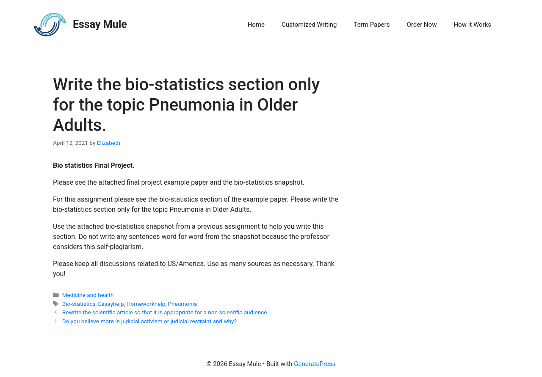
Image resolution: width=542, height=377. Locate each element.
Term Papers (372, 24)
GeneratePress (314, 364)
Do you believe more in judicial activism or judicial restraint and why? (149, 321)
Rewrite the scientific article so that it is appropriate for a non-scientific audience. (165, 312)
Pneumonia (182, 303)
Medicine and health (88, 294)
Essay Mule (100, 24)
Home (256, 24)
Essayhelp (111, 303)
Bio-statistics (79, 303)
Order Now (421, 24)
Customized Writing (309, 24)
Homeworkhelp (146, 303)
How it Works (472, 24)
